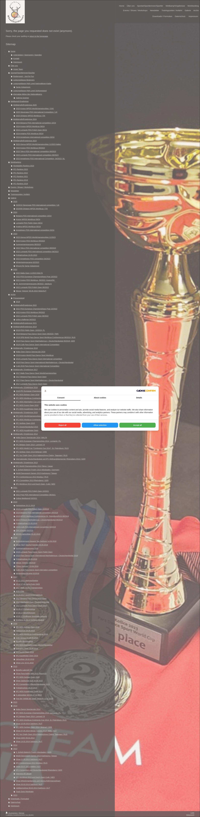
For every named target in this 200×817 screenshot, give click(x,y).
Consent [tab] (60, 398)
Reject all (62, 425)
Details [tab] (139, 398)
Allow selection (100, 425)
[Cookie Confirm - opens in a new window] (146, 391)
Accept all (137, 425)
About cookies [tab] (100, 398)
